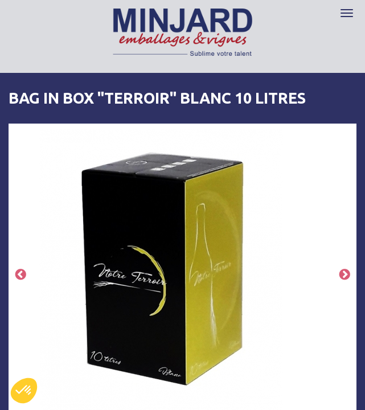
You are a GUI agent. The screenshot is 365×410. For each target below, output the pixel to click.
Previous (20, 276)
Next (344, 276)
